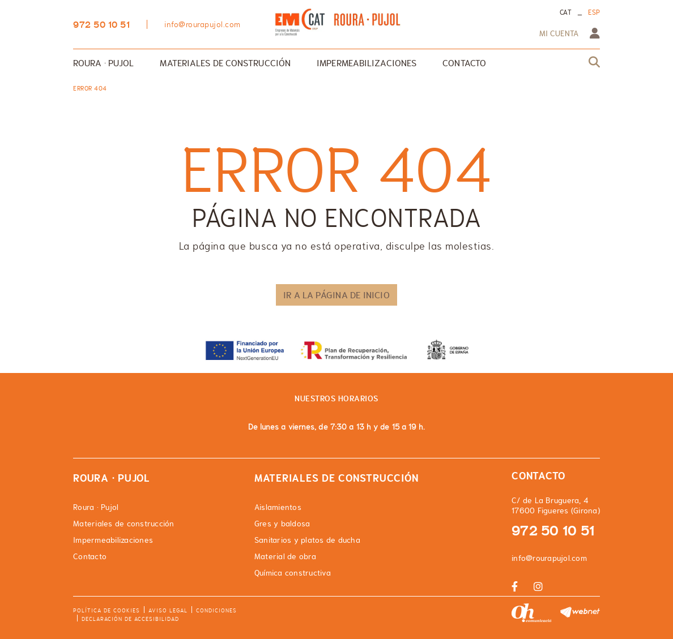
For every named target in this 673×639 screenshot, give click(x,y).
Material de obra (285, 556)
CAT (566, 12)
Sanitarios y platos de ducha (307, 540)
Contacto (90, 556)
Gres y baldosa (282, 523)
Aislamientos (277, 507)
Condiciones (216, 610)
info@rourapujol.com (202, 24)
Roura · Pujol (95, 507)
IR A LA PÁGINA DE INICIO (336, 295)
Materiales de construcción (123, 523)
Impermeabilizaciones (113, 540)
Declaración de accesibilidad (130, 619)
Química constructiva (292, 573)
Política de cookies (106, 610)
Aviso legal (168, 610)
